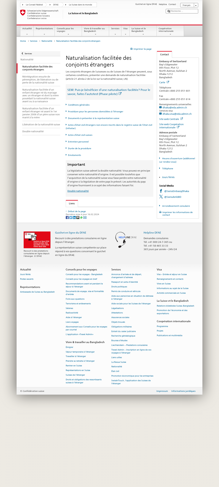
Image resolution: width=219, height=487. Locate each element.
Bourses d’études (119, 416)
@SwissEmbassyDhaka (176, 191)
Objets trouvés (118, 398)
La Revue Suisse (118, 438)
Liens (70, 203)
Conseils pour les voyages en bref (81, 355)
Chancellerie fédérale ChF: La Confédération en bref (99, 276)
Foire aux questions (75, 375)
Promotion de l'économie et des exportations (172, 387)
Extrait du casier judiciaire (123, 407)
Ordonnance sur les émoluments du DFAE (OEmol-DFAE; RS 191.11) (107, 238)
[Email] (84, 293)
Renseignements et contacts (170, 355)
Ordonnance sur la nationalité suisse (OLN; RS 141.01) (100, 233)
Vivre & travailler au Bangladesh (95, 31)
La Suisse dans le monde (80, 5)
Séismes (69, 384)
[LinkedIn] (74, 293)
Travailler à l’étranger (76, 432)
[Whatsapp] (81, 293)
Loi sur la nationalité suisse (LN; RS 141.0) (93, 227)
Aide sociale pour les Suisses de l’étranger (131, 379)
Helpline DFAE (152, 308)
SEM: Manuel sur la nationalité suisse (90, 221)
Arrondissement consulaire (176, 205)
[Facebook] (67, 293)
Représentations (44, 31)
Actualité (27, 31)
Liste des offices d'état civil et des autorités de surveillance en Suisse (107, 253)
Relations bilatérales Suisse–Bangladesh (175, 381)
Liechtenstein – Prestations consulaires (129, 421)
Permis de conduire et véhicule (125, 367)
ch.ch (72, 265)
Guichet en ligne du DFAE (70, 308)
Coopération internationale (170, 31)
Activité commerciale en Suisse (171, 368)
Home (23, 41)
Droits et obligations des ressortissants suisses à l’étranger (83, 456)
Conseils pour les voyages (68, 31)
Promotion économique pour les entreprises (132, 451)
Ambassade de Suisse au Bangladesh (37, 368)
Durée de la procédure (79, 148)
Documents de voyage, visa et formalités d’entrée (85, 368)
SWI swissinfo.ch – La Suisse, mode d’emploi (94, 270)
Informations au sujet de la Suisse (172, 364)
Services (115, 31)
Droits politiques (119, 362)
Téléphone (167, 168)
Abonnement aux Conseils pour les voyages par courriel (86, 404)
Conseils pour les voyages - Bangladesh (84, 350)
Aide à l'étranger (74, 393)
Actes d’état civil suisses (80, 135)
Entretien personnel (78, 141)
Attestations (117, 388)
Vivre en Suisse (164, 359)
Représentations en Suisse (78, 446)
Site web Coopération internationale (171, 126)
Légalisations (117, 384)
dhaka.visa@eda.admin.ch (177, 113)
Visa (125, 31)
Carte (164, 82)
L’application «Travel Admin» (79, 410)
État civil (115, 447)
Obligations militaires (121, 402)
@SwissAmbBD (172, 196)
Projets (160, 406)
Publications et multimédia (169, 411)
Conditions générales (79, 104)
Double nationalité (78, 190)
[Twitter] (71, 293)
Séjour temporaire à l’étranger (80, 427)
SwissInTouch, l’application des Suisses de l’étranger (131, 458)
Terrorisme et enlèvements (78, 379)
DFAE (55, 5)
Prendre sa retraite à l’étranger (80, 437)
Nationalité (47, 41)
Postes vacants (26, 355)
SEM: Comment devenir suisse (86, 210)
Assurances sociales (120, 393)
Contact (163, 54)
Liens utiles (116, 433)
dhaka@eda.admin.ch (175, 107)
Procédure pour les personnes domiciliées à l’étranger (95, 111)
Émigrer (69, 423)
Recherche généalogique (123, 411)
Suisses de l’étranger (75, 451)
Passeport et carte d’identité (124, 358)
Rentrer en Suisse (74, 441)
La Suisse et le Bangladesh (143, 31)
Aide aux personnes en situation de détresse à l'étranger (132, 373)
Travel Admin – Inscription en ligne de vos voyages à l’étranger (131, 427)
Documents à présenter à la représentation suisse (93, 118)
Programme (162, 402)
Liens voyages (72, 398)
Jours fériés (168, 177)
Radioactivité (72, 388)
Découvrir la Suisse (80, 259)
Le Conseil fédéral (34, 5)
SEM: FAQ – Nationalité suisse (86, 216)
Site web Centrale (171, 119)
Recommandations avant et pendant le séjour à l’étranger (84, 361)
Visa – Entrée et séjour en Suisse (172, 350)
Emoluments (74, 155)
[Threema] (78, 293)
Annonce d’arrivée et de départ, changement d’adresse (126, 351)
